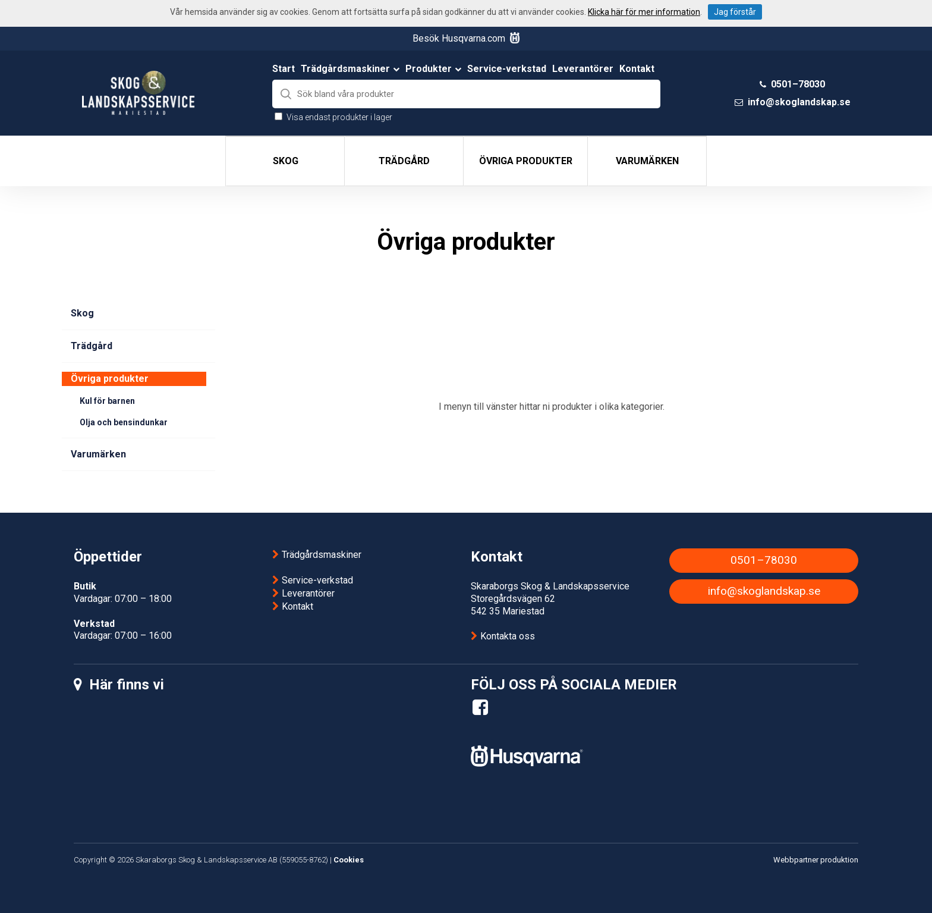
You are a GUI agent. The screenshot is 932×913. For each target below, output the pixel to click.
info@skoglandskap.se (799, 102)
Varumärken (647, 161)
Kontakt (636, 68)
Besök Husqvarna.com (466, 38)
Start (283, 68)
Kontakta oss (507, 636)
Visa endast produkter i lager (339, 117)
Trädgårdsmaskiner (350, 68)
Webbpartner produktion (815, 859)
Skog (285, 161)
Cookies (348, 859)
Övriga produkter (525, 161)
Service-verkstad (506, 68)
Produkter (433, 68)
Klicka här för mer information (644, 12)
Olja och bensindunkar (124, 422)
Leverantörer (582, 68)
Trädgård (404, 161)
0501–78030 (798, 84)
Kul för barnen (107, 401)
